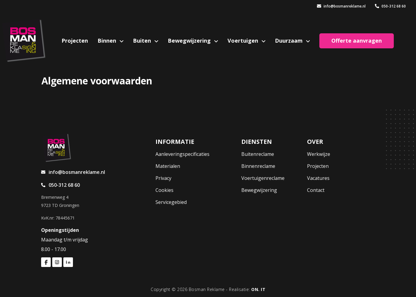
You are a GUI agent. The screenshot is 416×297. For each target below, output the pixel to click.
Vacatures (318, 178)
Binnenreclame (258, 166)
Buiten (142, 40)
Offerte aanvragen (356, 40)
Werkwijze (318, 154)
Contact (315, 190)
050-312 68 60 (390, 6)
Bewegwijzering (190, 40)
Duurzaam (289, 40)
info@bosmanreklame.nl (341, 6)
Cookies (164, 190)
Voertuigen (244, 40)
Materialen (167, 166)
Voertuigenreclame (263, 178)
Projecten (75, 40)
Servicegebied (171, 202)
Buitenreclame (257, 154)
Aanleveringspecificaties (182, 154)
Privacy (163, 178)
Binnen (108, 40)
